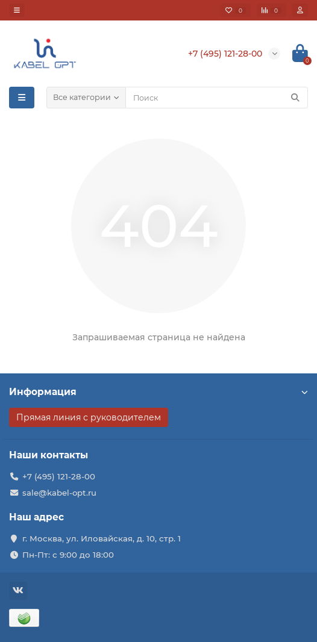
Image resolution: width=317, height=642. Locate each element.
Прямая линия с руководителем (88, 417)
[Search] (216, 97)
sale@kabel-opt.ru (59, 492)
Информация (158, 391)
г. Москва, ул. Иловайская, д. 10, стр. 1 (101, 538)
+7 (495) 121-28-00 (58, 476)
